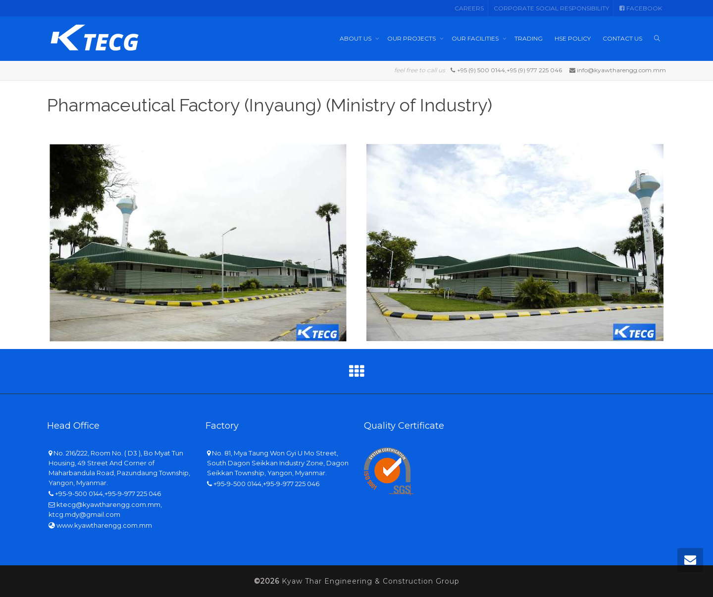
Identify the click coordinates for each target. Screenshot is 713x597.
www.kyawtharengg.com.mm (104, 525)
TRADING (528, 38)
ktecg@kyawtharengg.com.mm (108, 504)
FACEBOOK (640, 8)
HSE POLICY (573, 38)
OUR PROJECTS (412, 38)
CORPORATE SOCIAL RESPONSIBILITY (551, 8)
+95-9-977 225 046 (132, 494)
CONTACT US (622, 38)
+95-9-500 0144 (79, 494)
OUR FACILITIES (476, 38)
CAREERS (469, 8)
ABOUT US (356, 38)
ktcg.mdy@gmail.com (84, 514)
